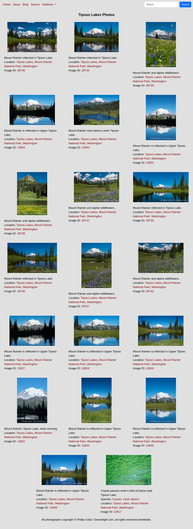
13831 (21, 441)
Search (35, 4)
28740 (21, 70)
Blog (25, 4)
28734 (85, 70)
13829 (150, 368)
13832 (150, 162)
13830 (85, 147)
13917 (118, 511)
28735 (150, 220)
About (16, 4)
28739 (150, 85)
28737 (85, 306)
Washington (30, 66)
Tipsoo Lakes (24, 62)
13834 (21, 147)
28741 (85, 220)
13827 (21, 368)
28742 (150, 291)
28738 (21, 233)
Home (7, 4)
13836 (53, 507)
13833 (85, 445)
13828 (85, 368)
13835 (150, 445)
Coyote (116, 499)
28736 (21, 291)
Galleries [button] (48, 4)
